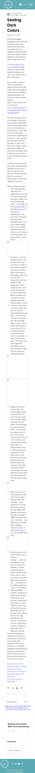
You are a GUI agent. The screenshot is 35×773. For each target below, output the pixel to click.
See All (26, 701)
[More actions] (27, 14)
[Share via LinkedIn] (17, 688)
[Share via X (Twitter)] (13, 688)
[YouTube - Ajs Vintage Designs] (19, 764)
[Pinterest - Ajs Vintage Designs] (22, 764)
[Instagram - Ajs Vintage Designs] (15, 764)
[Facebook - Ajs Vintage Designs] (12, 764)
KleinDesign (19, 772)
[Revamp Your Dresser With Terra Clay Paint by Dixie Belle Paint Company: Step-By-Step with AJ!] (19, 712)
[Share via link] (22, 688)
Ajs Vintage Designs (17, 770)
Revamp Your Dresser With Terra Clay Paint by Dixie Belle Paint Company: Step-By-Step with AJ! (18, 725)
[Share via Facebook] (8, 688)
